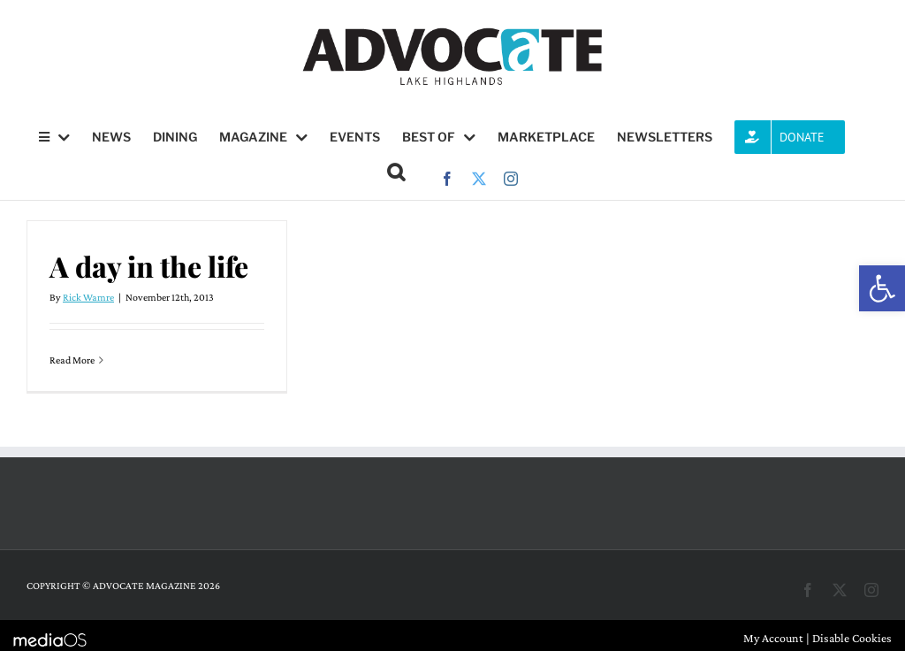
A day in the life (148, 266)
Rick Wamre (88, 297)
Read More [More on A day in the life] (72, 360)
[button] (882, 288)
